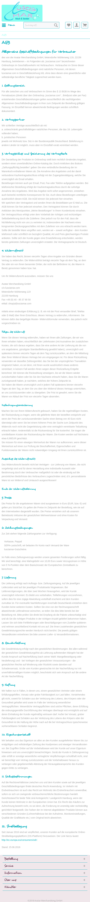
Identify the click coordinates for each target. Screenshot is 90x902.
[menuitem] (8, 25)
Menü (8, 25)
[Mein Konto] (76, 25)
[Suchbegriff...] (41, 25)
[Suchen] (55, 25)
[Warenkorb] (85, 25)
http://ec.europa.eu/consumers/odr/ (19, 840)
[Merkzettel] (68, 25)
